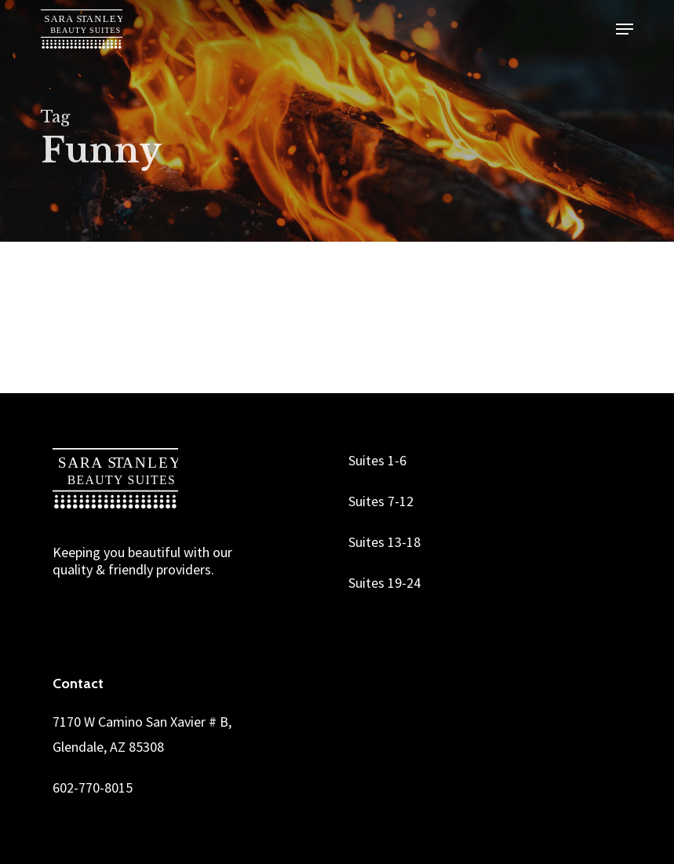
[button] (624, 29)
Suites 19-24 (384, 583)
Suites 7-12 (381, 501)
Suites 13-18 (384, 542)
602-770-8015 (93, 787)
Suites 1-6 (377, 460)
